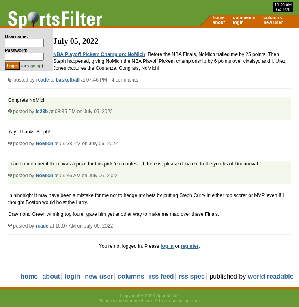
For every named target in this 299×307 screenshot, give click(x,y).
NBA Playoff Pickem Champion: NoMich (99, 54)
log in (167, 246)
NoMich (44, 143)
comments (244, 17)
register (189, 246)
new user (273, 22)
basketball (68, 80)
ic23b (42, 111)
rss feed (161, 276)
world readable (271, 276)
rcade (42, 80)
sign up (34, 66)
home (218, 17)
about (219, 22)
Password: (16, 50)
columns (272, 17)
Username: (16, 36)
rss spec (192, 276)
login (238, 22)
